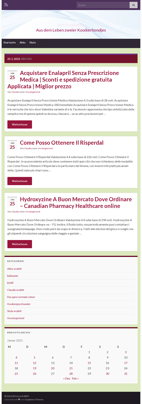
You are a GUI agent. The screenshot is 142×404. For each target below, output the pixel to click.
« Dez (66, 378)
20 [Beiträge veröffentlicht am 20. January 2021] (52, 368)
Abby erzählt (14, 268)
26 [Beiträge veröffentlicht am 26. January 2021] (34, 373)
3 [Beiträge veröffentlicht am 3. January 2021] (125, 352)
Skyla (32, 42)
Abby (23, 42)
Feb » (75, 378)
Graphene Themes (34, 399)
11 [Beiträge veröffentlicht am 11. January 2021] (16, 362)
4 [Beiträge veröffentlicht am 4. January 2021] (16, 357)
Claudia (15, 92)
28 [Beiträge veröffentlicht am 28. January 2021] (71, 373)
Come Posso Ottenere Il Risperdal (62, 142)
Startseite (10, 42)
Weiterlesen (19, 124)
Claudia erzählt (15, 289)
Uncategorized (32, 92)
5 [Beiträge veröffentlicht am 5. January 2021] (34, 357)
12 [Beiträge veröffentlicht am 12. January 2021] (34, 362)
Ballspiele (12, 275)
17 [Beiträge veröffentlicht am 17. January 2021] (125, 362)
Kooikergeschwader (19, 304)
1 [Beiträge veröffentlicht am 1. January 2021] (89, 352)
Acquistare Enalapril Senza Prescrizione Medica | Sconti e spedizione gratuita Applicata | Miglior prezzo (63, 79)
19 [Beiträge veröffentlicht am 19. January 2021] (34, 368)
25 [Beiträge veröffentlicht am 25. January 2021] (16, 373)
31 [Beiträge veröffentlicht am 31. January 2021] (125, 373)
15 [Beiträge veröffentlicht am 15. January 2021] (89, 362)
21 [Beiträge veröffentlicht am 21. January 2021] (71, 368)
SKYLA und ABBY (71, 23)
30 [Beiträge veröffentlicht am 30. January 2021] (107, 373)
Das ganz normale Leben (21, 296)
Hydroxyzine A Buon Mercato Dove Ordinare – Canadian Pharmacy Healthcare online (76, 202)
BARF (10, 282)
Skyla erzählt (14, 311)
